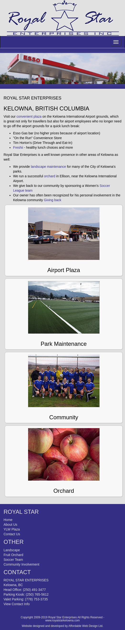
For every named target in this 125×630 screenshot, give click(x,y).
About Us (10, 524)
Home (8, 520)
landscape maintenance (48, 166)
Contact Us (12, 534)
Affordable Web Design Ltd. (85, 626)
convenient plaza (28, 116)
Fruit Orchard (13, 555)
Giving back (52, 200)
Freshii (18, 147)
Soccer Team (13, 560)
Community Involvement (21, 564)
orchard (49, 176)
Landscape (12, 550)
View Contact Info (17, 604)
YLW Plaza (12, 529)
